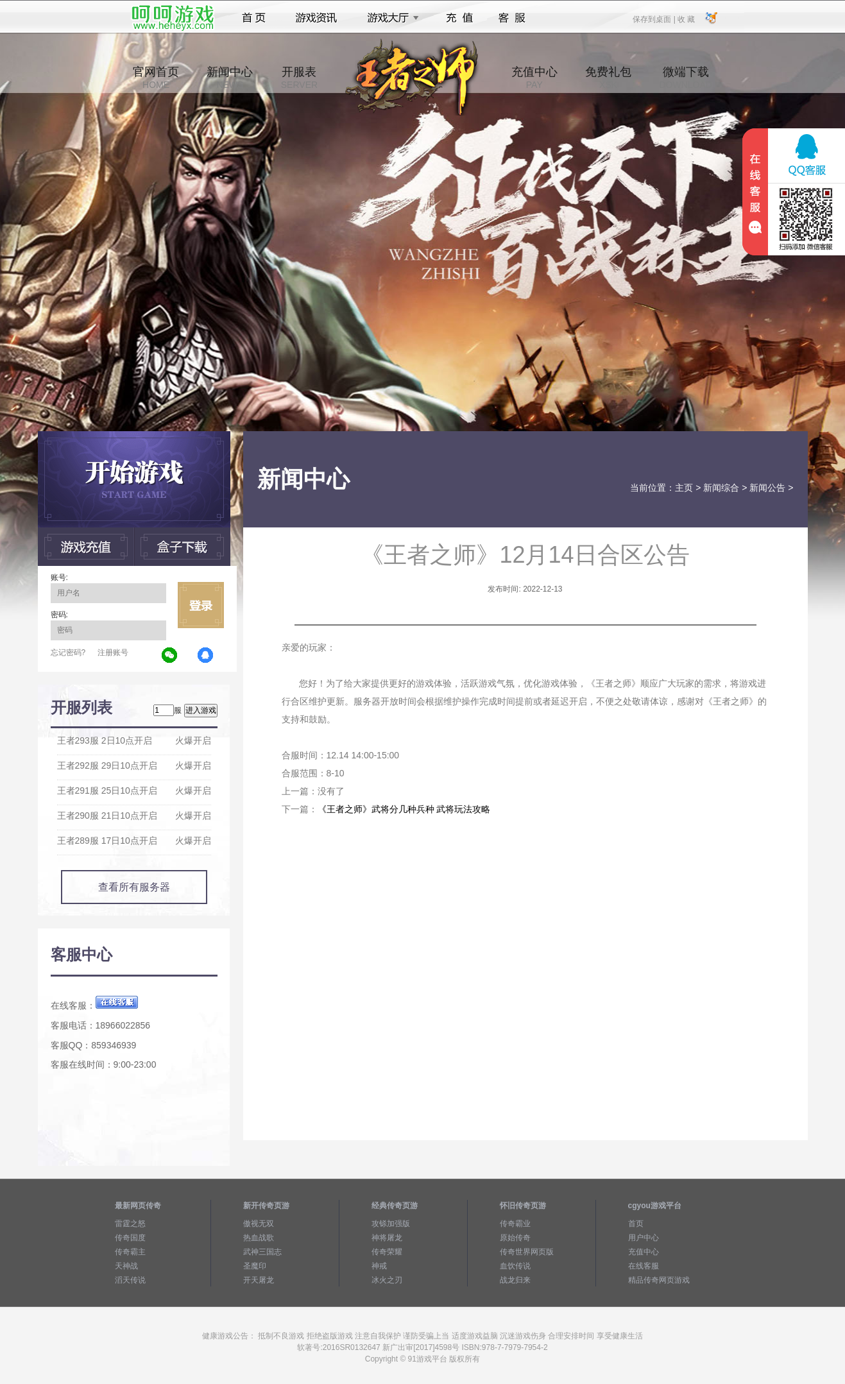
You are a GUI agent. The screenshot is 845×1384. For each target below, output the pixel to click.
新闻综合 (721, 488)
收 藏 (686, 18)
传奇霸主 (130, 1251)
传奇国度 (130, 1237)
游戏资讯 (316, 18)
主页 (684, 488)
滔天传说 (130, 1280)
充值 (459, 18)
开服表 (299, 77)
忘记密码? (68, 652)
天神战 (126, 1265)
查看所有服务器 (134, 887)
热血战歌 (258, 1237)
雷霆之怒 (130, 1223)
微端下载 (685, 77)
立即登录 (201, 605)
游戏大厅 (389, 18)
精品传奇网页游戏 (659, 1280)
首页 (253, 18)
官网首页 (156, 77)
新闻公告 (767, 488)
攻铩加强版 (390, 1223)
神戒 (379, 1265)
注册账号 (113, 652)
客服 (512, 18)
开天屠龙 (258, 1280)
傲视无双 (258, 1223)
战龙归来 (515, 1280)
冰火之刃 (386, 1280)
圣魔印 (254, 1265)
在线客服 (643, 1265)
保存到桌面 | (654, 18)
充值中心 (534, 77)
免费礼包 (608, 77)
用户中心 (643, 1237)
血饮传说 (515, 1265)
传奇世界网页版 (527, 1251)
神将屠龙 (386, 1237)
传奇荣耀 (386, 1251)
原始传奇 (515, 1237)
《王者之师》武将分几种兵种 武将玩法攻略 (404, 809)
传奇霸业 (515, 1223)
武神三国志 (262, 1251)
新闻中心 (230, 77)
